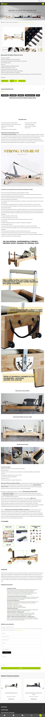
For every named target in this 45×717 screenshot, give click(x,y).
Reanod (3, 701)
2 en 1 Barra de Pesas (15, 704)
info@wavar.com (19, 625)
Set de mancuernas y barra (29, 710)
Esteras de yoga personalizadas (29, 711)
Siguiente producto (15, 80)
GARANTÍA (21, 94)
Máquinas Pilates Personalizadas (8, 708)
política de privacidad (9, 701)
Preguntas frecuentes (30, 94)
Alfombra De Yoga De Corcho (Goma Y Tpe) (29, 704)
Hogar (4, 22)
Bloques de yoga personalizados (22, 708)
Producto (7, 22)
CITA (38, 94)
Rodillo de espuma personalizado (17, 710)
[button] (33, 49)
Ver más (26, 707)
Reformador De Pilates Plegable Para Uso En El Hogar (12, 707)
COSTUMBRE (13, 94)
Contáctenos (5, 692)
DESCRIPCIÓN (5, 94)
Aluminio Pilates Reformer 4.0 (12, 675)
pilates (11, 22)
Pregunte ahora (6, 80)
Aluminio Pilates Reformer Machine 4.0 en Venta (33, 676)
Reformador (15, 22)
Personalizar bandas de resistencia (15, 711)
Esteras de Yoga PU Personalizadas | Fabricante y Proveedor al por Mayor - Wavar (26, 705)
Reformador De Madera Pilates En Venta (26, 22)
